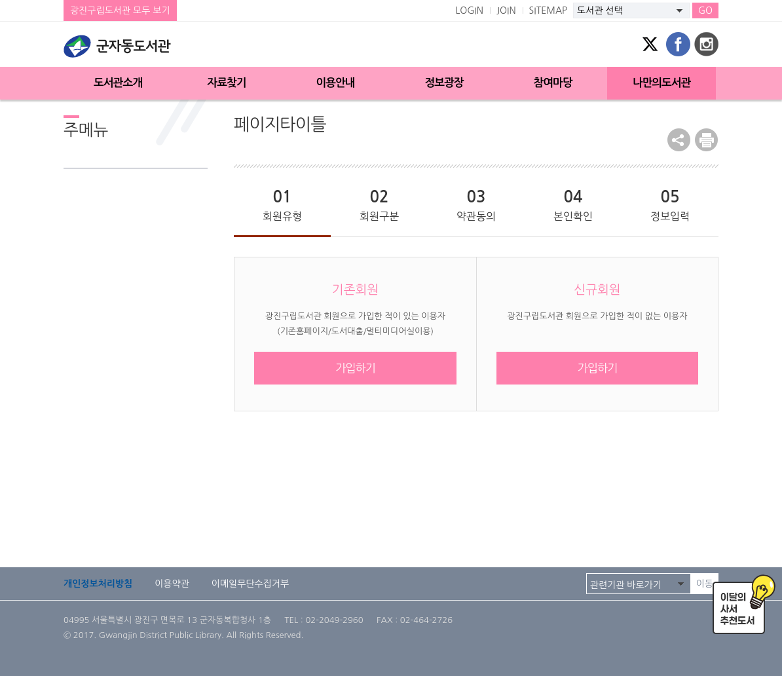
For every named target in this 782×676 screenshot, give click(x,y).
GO (705, 10)
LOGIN (469, 10)
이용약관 (172, 583)
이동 (704, 583)
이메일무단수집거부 (250, 583)
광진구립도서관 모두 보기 (120, 10)
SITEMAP (548, 10)
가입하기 (355, 367)
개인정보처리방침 (98, 583)
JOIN (506, 10)
